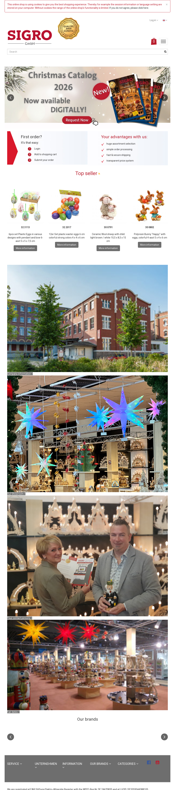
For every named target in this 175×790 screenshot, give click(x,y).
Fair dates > (13, 712)
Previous (10, 97)
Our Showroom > (16, 493)
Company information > (20, 373)
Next (164, 97)
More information (25, 248)
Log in (154, 20)
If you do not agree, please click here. (129, 8)
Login (37, 148)
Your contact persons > (19, 618)
